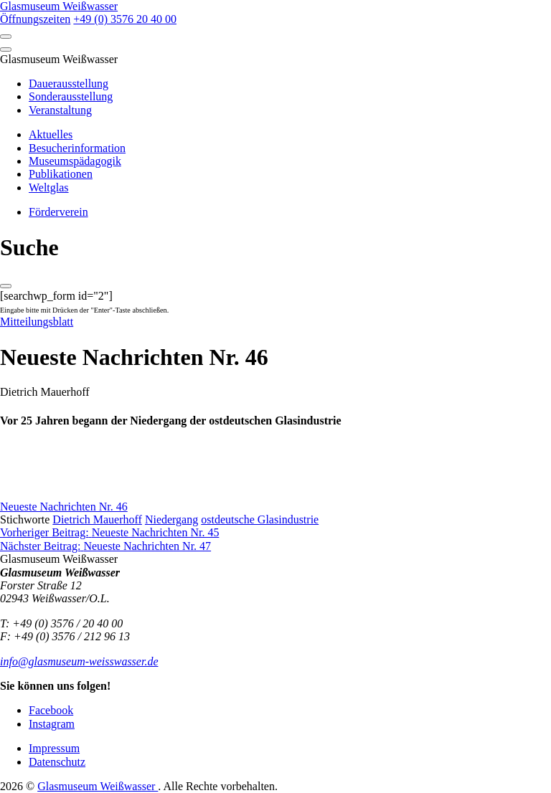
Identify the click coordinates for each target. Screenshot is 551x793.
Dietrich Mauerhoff (97, 519)
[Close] (5, 49)
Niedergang (171, 519)
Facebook (51, 710)
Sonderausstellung (71, 96)
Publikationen (61, 174)
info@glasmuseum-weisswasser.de (79, 661)
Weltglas (49, 187)
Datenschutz (57, 762)
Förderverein (58, 212)
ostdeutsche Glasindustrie (260, 519)
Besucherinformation (77, 148)
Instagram (52, 724)
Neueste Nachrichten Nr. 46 (64, 506)
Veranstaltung (60, 110)
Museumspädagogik (75, 161)
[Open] (5, 36)
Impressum (54, 748)
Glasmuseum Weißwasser (97, 786)
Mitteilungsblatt (36, 321)
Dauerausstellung (68, 83)
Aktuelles (50, 134)
